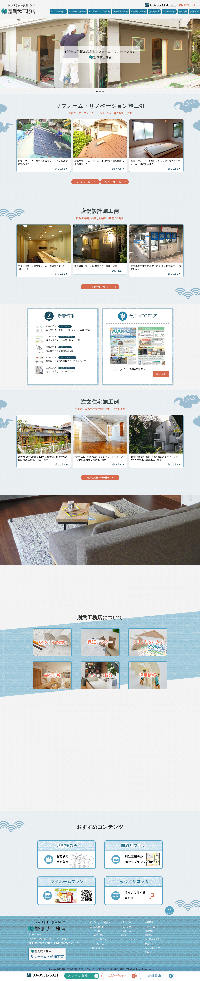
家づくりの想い (58, 11)
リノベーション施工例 (99, 11)
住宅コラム (125, 931)
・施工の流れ (97, 935)
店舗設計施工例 (138, 11)
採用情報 (194, 11)
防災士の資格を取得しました (59, 350)
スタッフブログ (152, 948)
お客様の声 (154, 11)
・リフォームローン (100, 944)
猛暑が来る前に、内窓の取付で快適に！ (65, 340)
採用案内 (149, 935)
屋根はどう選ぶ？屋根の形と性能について (66, 361)
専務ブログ (150, 952)
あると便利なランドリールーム (61, 371)
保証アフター (126, 935)
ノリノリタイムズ (128, 939)
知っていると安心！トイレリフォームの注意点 (68, 330)
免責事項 (149, 944)
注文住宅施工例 (120, 11)
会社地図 (149, 931)
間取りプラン (126, 926)
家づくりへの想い (100, 922)
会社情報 (183, 11)
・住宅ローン (97, 931)
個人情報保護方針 (153, 939)
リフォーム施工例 (77, 11)
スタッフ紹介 (169, 11)
